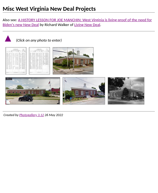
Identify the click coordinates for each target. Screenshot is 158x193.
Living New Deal (87, 24)
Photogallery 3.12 (31, 115)
